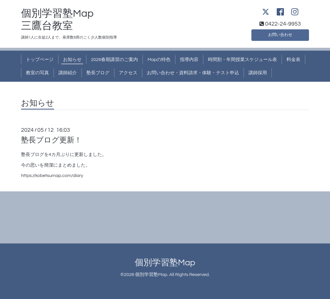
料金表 (293, 59)
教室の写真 (37, 73)
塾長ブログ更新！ (51, 140)
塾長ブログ (97, 73)
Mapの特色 (158, 59)
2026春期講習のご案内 (114, 59)
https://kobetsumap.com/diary (52, 175)
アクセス (128, 73)
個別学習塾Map (165, 262)
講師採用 (258, 73)
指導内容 (189, 59)
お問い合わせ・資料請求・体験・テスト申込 (193, 73)
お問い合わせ (280, 34)
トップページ (40, 59)
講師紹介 (67, 73)
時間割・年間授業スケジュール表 (242, 59)
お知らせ (72, 59)
